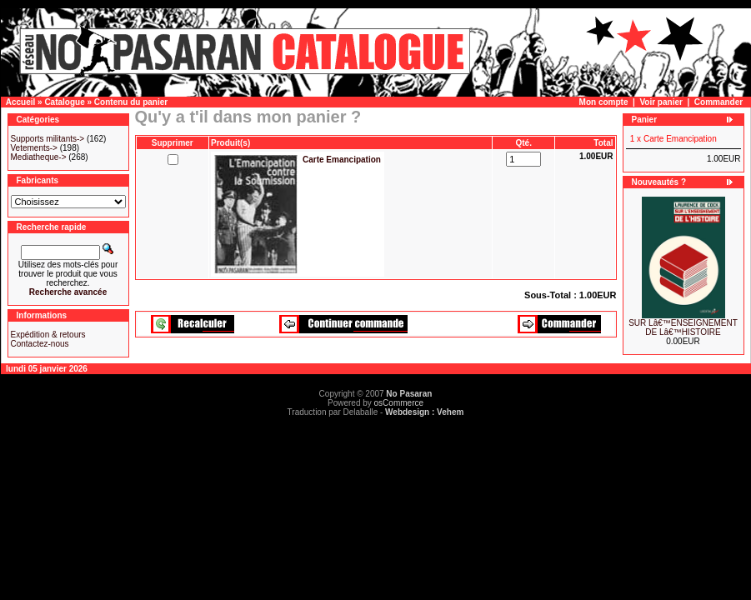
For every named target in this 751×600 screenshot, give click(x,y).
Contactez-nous (40, 343)
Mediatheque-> (39, 157)
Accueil (21, 102)
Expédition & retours (48, 334)
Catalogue (64, 102)
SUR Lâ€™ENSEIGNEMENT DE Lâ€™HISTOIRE (683, 327)
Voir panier (661, 102)
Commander (718, 102)
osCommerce (398, 403)
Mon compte (603, 102)
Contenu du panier (131, 102)
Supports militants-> (48, 138)
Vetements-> (34, 147)
